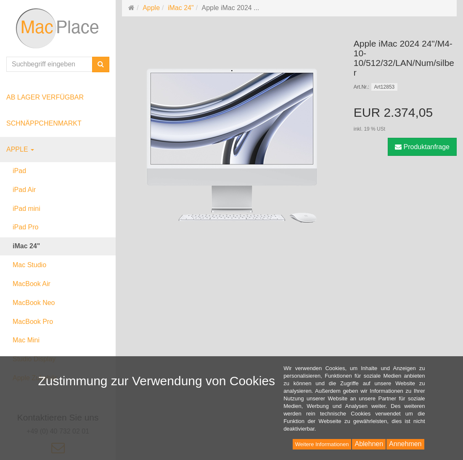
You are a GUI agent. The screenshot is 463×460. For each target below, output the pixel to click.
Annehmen (405, 443)
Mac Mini (26, 340)
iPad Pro (25, 227)
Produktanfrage (422, 146)
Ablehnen (369, 443)
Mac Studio (29, 264)
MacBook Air (31, 283)
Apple (20, 149)
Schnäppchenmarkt (44, 123)
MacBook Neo (34, 302)
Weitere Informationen (322, 444)
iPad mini (26, 208)
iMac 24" (26, 246)
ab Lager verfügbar (45, 97)
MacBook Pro (33, 321)
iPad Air (24, 189)
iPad (19, 170)
